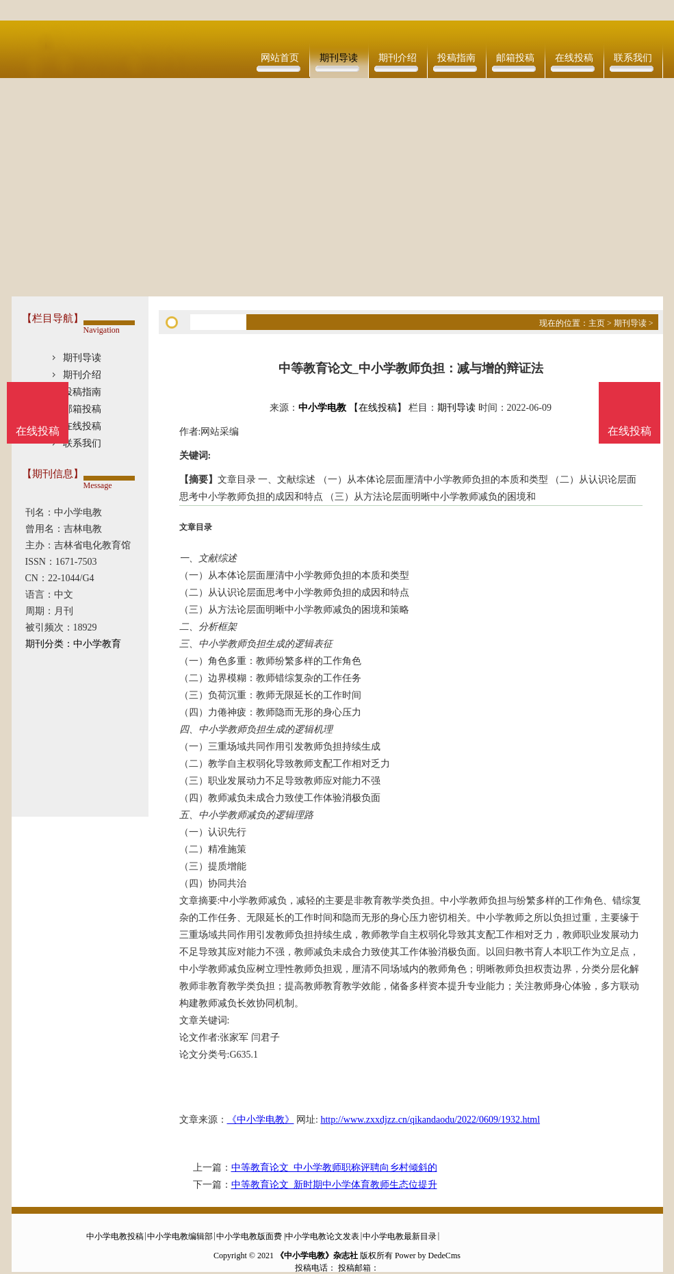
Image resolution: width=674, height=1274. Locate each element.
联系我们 (633, 58)
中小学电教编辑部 (180, 1236)
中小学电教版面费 (249, 1236)
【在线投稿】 (377, 408)
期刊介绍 (397, 58)
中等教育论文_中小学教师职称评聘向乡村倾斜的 (334, 1167)
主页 (596, 323)
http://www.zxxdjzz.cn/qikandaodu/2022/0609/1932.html (430, 1119)
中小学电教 (322, 408)
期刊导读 (339, 58)
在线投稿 (574, 58)
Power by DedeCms (428, 1255)
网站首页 (280, 58)
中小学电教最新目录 (400, 1236)
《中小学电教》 (260, 1119)
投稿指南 (456, 58)
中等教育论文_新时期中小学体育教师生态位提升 (334, 1185)
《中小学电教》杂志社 (317, 1255)
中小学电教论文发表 (322, 1236)
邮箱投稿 (515, 58)
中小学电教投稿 (115, 1236)
